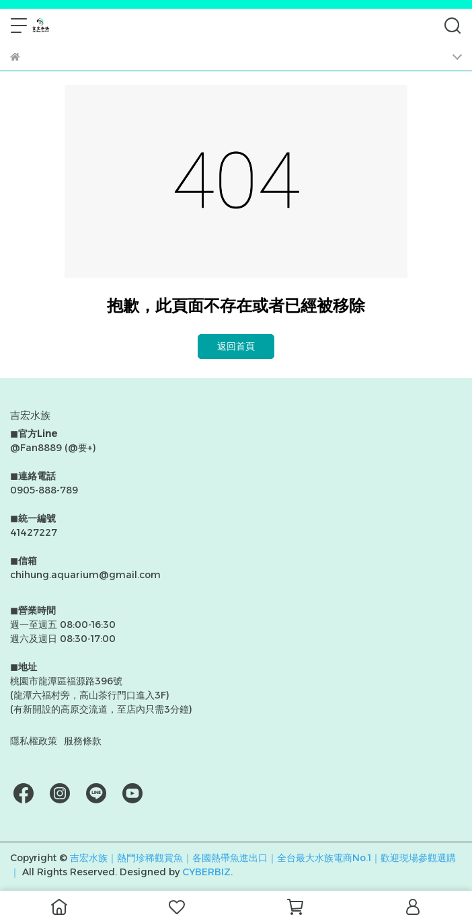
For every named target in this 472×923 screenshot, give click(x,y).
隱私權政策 (33, 741)
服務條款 (83, 741)
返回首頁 (236, 346)
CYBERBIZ (206, 872)
